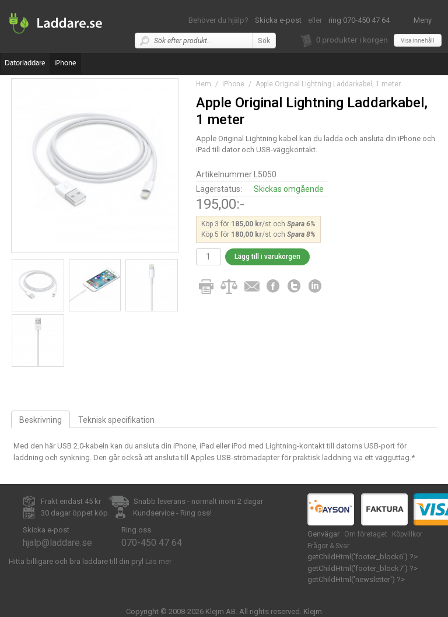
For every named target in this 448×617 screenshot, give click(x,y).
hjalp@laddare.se (57, 542)
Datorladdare (25, 63)
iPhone (65, 63)
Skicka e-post (278, 20)
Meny (423, 20)
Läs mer (158, 562)
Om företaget (365, 534)
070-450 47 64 (151, 542)
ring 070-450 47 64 (359, 20)
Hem (203, 84)
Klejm (312, 611)
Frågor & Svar (328, 546)
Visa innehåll (418, 40)
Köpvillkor (407, 534)
